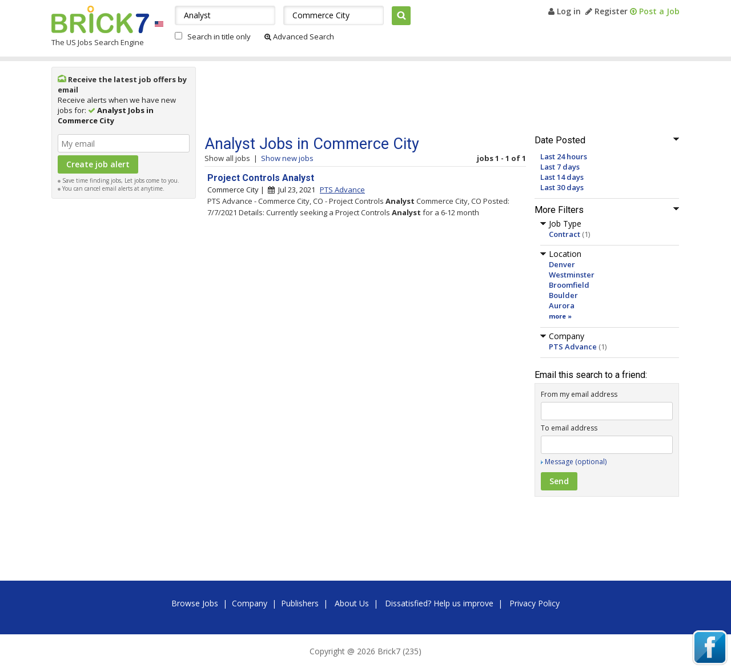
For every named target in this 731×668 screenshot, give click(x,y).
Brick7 (100, 19)
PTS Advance (573, 346)
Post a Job (655, 11)
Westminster (572, 274)
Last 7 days (560, 167)
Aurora (562, 305)
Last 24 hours (563, 156)
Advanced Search (299, 36)
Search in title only (219, 36)
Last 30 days (562, 187)
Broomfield (569, 285)
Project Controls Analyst (260, 177)
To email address (569, 428)
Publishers (300, 603)
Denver (562, 264)
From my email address (579, 394)
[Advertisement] (124, 375)
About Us (352, 603)
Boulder (563, 295)
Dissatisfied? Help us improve (439, 603)
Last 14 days (562, 177)
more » (560, 316)
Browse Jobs (194, 603)
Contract (564, 234)
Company (249, 603)
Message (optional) (576, 461)
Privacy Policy (534, 603)
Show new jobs (287, 158)
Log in (564, 11)
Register (606, 11)
